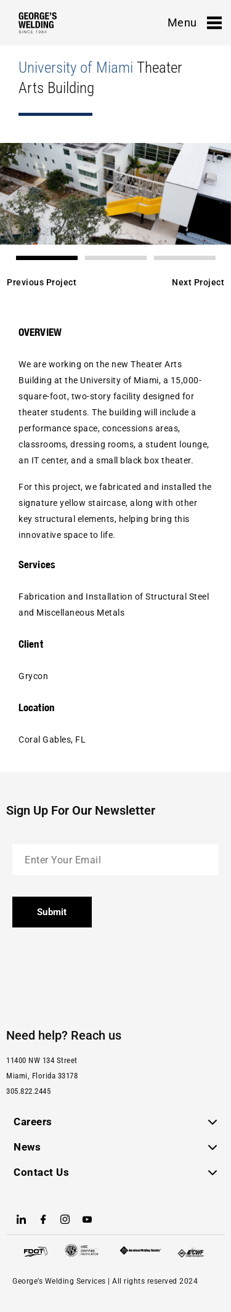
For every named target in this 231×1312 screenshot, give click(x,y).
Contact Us (41, 1172)
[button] (47, 258)
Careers (33, 1121)
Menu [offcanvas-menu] (195, 22)
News (27, 1147)
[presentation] (106, 973)
